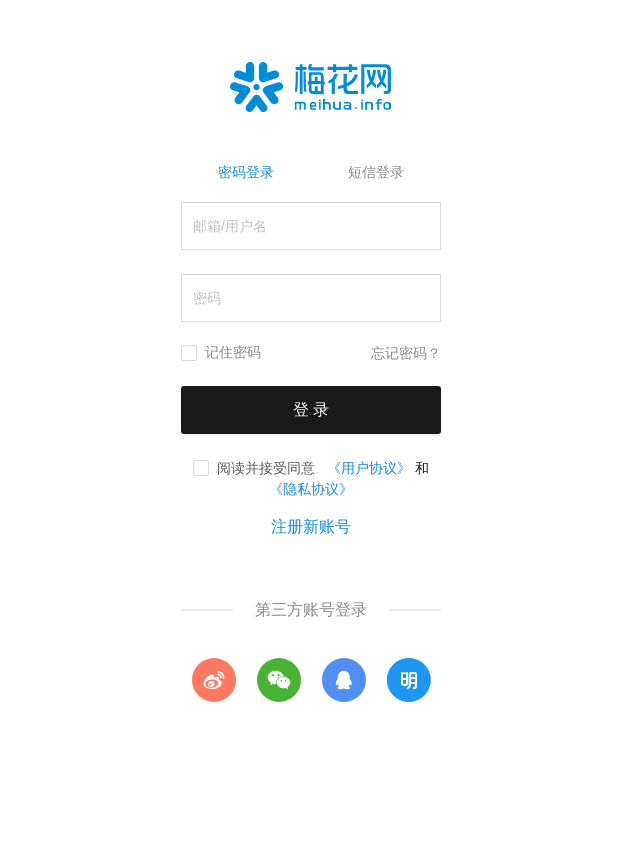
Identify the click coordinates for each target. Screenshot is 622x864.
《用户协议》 (369, 468)
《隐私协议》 (311, 489)
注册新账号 (311, 526)
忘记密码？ (406, 354)
